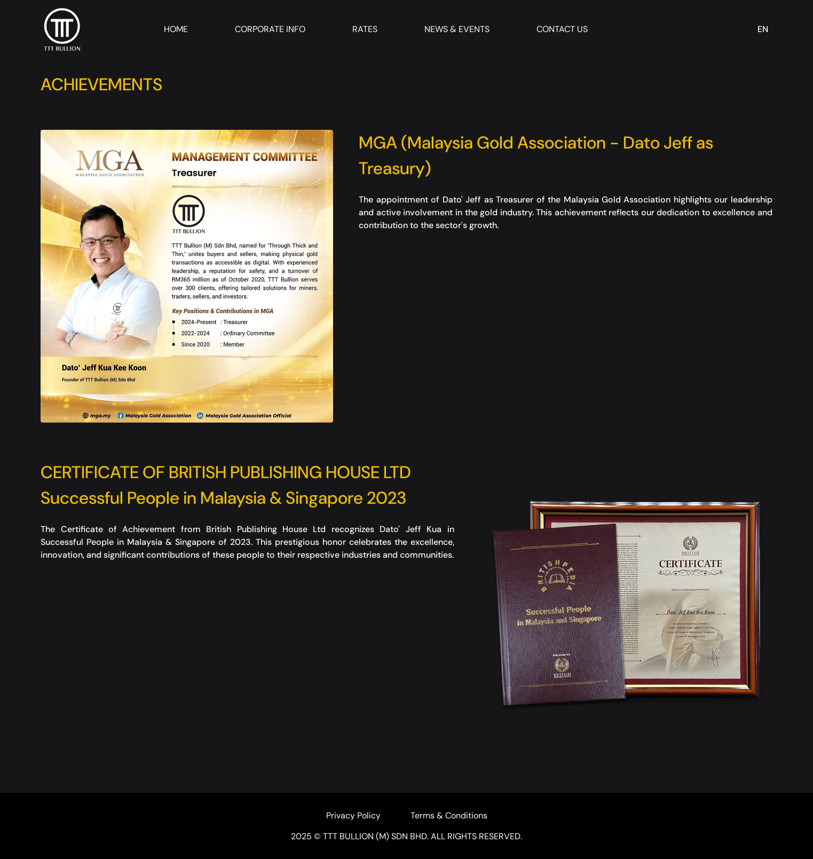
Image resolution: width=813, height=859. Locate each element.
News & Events (457, 29)
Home (176, 29)
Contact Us (562, 29)
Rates (364, 29)
